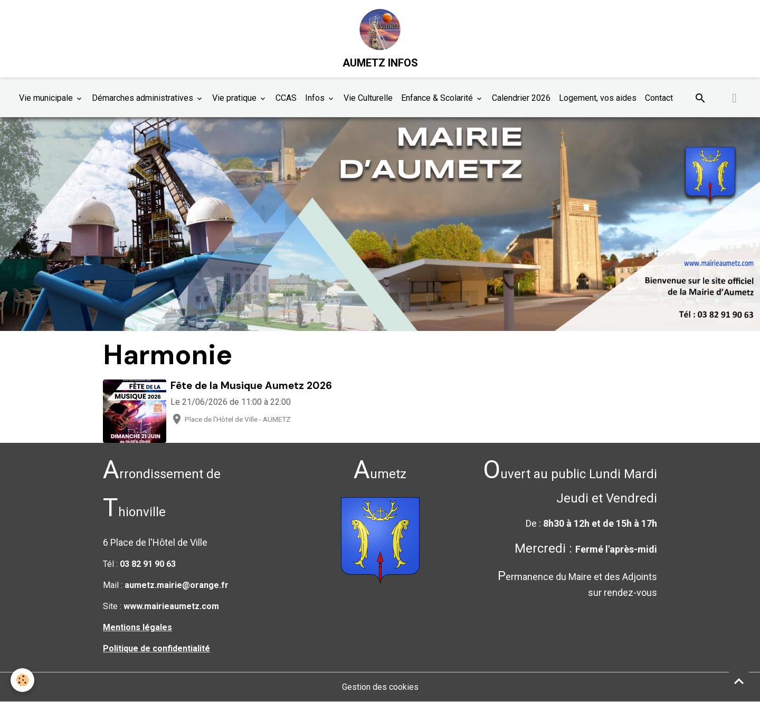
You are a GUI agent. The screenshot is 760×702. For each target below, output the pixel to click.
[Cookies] (22, 680)
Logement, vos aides (597, 98)
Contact (659, 98)
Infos (316, 98)
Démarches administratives (143, 98)
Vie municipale (47, 98)
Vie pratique (235, 98)
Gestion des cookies (380, 687)
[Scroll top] (739, 681)
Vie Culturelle (368, 98)
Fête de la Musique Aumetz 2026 (251, 385)
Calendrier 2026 (521, 98)
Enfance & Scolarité (438, 98)
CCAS (286, 98)
